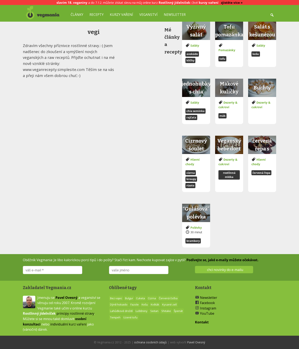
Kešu (255, 54)
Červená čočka (168, 298)
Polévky (196, 228)
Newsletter (175, 14)
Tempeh (115, 317)
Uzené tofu (130, 317)
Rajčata (191, 117)
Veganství (148, 14)
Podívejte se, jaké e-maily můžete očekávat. (222, 260)
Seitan (154, 311)
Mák (222, 116)
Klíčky (190, 60)
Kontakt (202, 322)
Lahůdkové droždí (121, 311)
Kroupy (191, 179)
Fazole (134, 304)
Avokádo (192, 54)
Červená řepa (261, 173)
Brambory (193, 241)
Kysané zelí (169, 304)
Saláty (194, 45)
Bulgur (129, 298)
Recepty (96, 14)
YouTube (207, 313)
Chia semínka (195, 111)
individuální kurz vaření (68, 324)
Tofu (222, 59)
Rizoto (190, 185)
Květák (155, 304)
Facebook (207, 303)
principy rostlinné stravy (75, 313)
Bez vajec (116, 298)
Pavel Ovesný (66, 297)
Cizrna (190, 173)
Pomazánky (226, 50)
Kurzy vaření (121, 14)
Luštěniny (141, 311)
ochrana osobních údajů (150, 342)
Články (77, 14)
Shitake (166, 311)
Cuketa (140, 298)
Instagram (208, 308)
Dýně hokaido (118, 304)
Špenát (178, 311)
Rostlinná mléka (229, 175)
